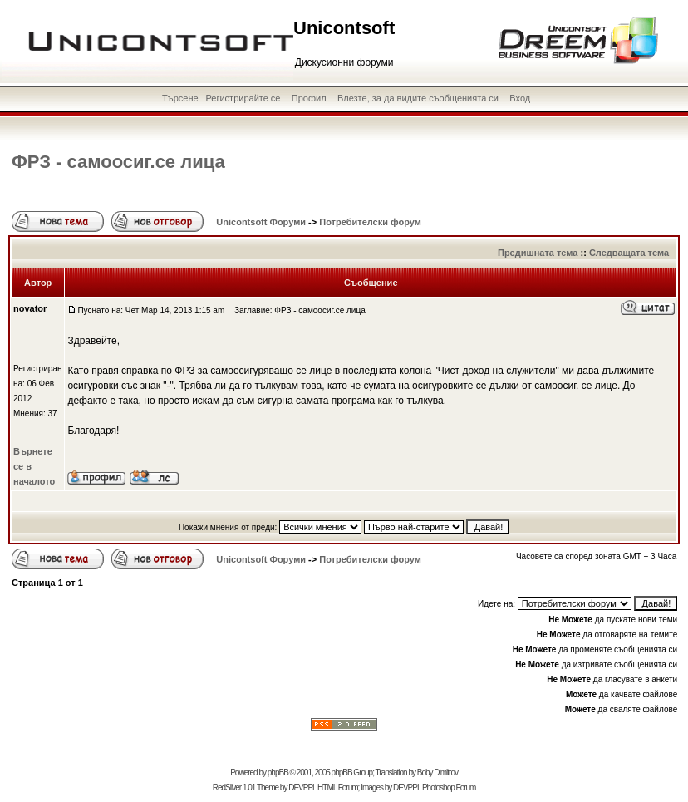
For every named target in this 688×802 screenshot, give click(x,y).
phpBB (278, 772)
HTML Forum (337, 787)
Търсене (180, 98)
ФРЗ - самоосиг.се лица (118, 161)
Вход (519, 98)
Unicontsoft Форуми (261, 222)
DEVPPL (302, 787)
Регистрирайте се (242, 98)
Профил (309, 98)
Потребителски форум (370, 222)
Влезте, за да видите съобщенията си (418, 98)
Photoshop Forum (449, 787)
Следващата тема (629, 253)
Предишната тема (537, 253)
